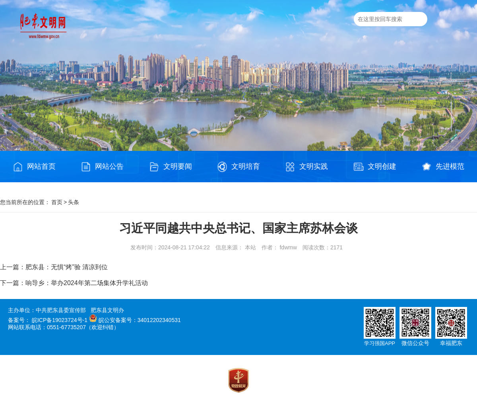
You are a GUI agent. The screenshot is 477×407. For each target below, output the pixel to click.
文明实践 (306, 167)
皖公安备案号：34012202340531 (140, 320)
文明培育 (238, 167)
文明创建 (374, 167)
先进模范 (442, 167)
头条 (73, 202)
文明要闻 (170, 167)
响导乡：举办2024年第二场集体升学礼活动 (86, 283)
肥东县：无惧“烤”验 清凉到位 (66, 267)
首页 (56, 202)
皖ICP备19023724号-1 (59, 320)
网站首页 (34, 167)
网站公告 (102, 167)
